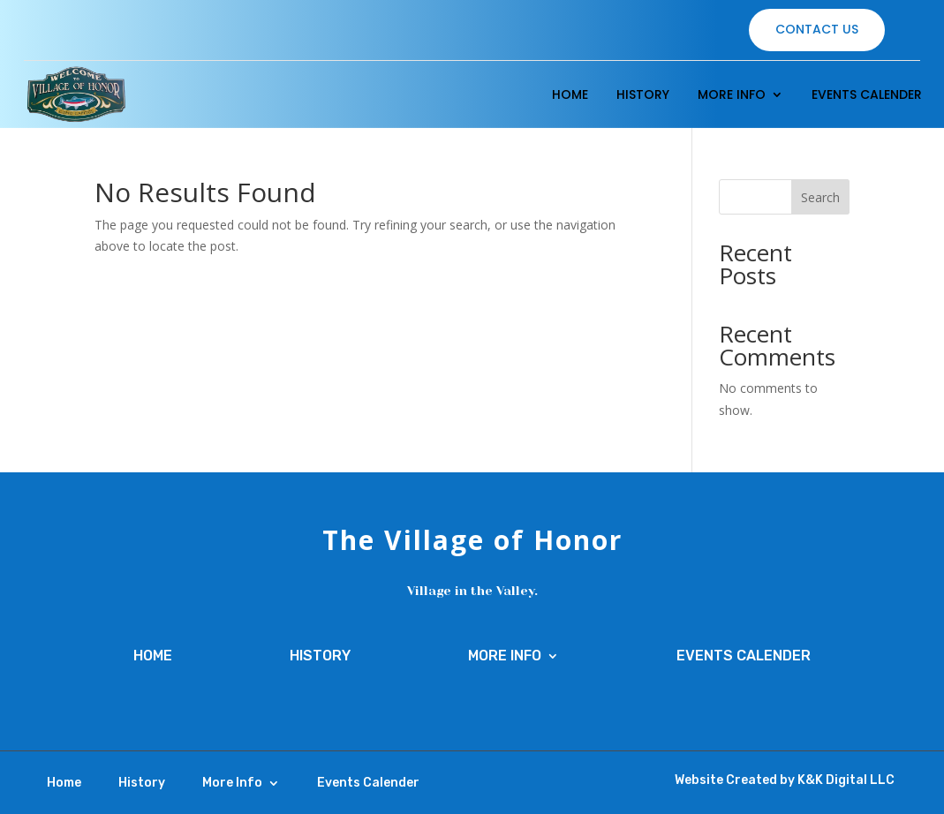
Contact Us (816, 29)
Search (820, 197)
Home (570, 94)
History (642, 94)
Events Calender (867, 94)
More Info (732, 94)
